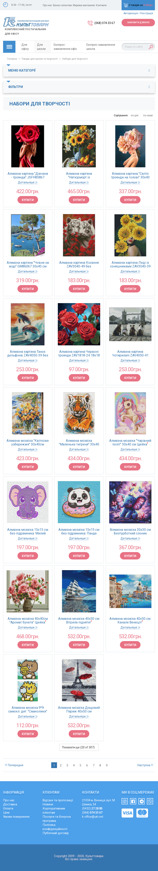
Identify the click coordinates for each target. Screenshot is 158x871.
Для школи (41, 46)
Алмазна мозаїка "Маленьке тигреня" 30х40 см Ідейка (79, 442)
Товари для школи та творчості (39, 59)
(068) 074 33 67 (104, 23)
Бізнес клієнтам (62, 5)
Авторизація (130, 13)
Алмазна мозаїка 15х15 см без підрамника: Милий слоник (27, 531)
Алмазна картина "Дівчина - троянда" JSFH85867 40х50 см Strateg (28, 175)
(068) (92, 812)
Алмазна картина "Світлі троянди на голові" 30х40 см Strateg (130, 175)
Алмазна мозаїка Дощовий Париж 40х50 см (79, 709)
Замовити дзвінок (138, 22)
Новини (48, 804)
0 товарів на (138, 5)
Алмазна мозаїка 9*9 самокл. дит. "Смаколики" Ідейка (27, 709)
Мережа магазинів (84, 5)
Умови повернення (16, 816)
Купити (28, 200)
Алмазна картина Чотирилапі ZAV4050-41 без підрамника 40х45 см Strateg (130, 353)
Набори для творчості (75, 59)
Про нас (47, 5)
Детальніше (27, 182)
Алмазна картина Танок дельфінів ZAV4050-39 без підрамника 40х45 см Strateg (27, 353)
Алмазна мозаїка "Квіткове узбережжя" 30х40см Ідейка (28, 442)
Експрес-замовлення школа (100, 46)
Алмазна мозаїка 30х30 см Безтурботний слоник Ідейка (130, 531)
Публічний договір (56, 833)
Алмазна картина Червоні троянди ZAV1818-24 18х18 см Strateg (79, 353)
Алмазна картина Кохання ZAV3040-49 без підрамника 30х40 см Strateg (79, 264)
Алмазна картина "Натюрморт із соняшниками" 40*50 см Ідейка (79, 175)
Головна (12, 59)
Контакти (101, 5)
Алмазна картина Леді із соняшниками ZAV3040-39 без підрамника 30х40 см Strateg (130, 264)
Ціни (6, 812)
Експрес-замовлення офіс (65, 46)
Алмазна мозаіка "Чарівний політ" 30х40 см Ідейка (130, 442)
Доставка (10, 804)
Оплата (8, 808)
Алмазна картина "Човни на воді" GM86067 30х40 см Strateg (28, 264)
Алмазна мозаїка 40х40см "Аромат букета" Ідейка (28, 620)
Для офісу (25, 46)
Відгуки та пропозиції (58, 800)
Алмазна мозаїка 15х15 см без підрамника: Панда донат (78, 531)
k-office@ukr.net (92, 816)
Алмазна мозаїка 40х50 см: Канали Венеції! (130, 620)
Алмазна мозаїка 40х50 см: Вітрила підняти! (79, 620)
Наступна (145, 765)
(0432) (92, 808)
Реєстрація (146, 13)
